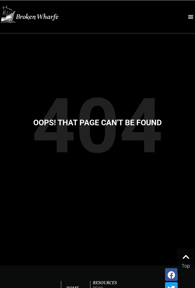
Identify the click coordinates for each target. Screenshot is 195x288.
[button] (191, 16)
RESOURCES (105, 283)
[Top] (185, 256)
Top (186, 266)
